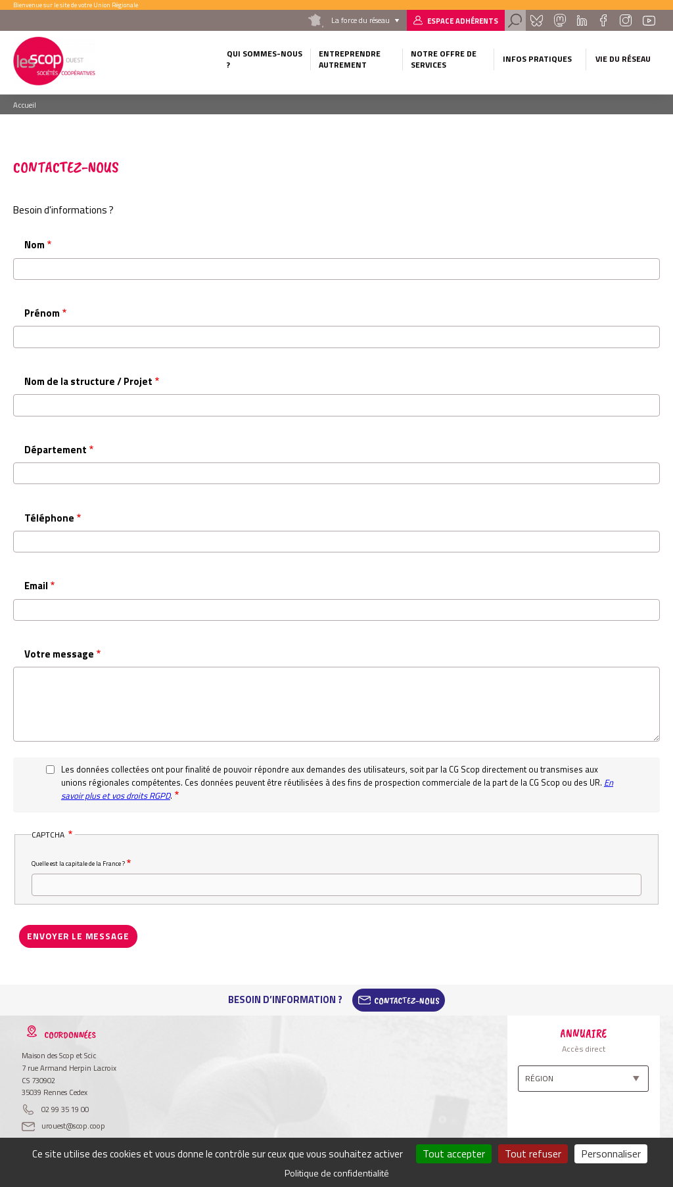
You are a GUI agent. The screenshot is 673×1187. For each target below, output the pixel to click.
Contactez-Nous (407, 999)
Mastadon (559, 20)
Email (36, 585)
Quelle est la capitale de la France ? (78, 863)
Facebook (603, 20)
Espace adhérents (462, 20)
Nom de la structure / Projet (88, 381)
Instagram (625, 20)
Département (55, 449)
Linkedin (582, 20)
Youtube (648, 20)
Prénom (42, 313)
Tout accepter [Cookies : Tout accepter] (454, 1153)
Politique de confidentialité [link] (337, 1173)
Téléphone (49, 518)
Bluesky (536, 20)
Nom (34, 244)
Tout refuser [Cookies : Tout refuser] (533, 1153)
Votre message (59, 653)
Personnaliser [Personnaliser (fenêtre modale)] (611, 1153)
